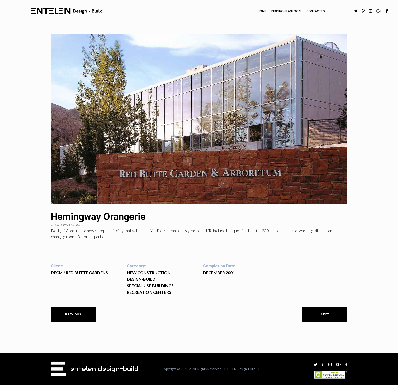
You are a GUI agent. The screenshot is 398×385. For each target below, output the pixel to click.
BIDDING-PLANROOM (286, 11)
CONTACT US (315, 11)
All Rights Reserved (208, 369)
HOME (262, 11)
